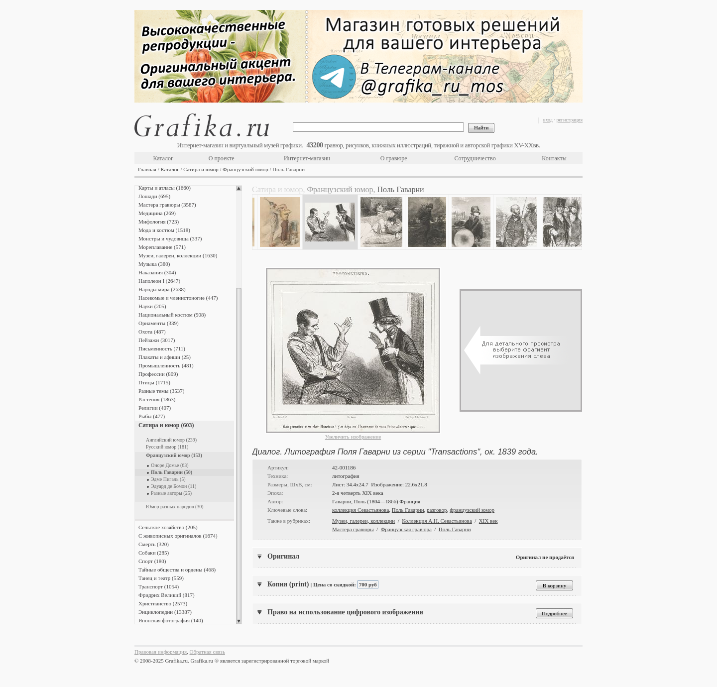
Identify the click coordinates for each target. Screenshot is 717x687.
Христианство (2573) (162, 603)
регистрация (569, 119)
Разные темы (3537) (161, 391)
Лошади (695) (154, 196)
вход (548, 119)
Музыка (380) (154, 264)
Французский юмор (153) (174, 455)
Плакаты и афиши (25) (164, 357)
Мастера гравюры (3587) (167, 205)
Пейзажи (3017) (156, 340)
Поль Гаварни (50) (171, 472)
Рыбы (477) (151, 416)
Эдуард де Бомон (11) (173, 486)
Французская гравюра (406, 529)
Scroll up (238, 188)
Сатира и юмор (200, 169)
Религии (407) (154, 408)
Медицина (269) (157, 213)
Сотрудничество (475, 158)
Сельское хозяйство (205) (168, 527)
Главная (147, 169)
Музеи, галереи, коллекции (363, 521)
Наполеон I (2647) (159, 281)
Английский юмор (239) (171, 440)
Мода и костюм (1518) (164, 230)
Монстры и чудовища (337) (170, 238)
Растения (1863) (156, 399)
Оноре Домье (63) (170, 465)
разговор (437, 510)
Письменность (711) (161, 348)
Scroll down (238, 621)
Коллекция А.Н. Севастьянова (437, 521)
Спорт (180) (152, 561)
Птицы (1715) (154, 382)
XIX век (488, 521)
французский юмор (472, 510)
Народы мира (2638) (162, 289)
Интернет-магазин (307, 158)
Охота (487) (152, 332)
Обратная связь (207, 652)
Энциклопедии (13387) (165, 612)
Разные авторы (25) (171, 493)
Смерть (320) (153, 544)
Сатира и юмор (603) (166, 425)
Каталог (163, 158)
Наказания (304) (157, 272)
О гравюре (393, 158)
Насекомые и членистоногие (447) (178, 298)
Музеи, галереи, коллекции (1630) (177, 255)
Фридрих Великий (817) (166, 595)
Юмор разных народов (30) (175, 506)
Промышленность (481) (166, 365)
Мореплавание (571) (162, 247)
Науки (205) (152, 306)
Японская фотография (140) (170, 620)
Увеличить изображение (353, 437)
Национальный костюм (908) (172, 315)
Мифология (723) (158, 222)
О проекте (222, 158)
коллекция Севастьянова (360, 510)
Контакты (554, 158)
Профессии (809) (158, 374)
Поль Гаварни (408, 510)
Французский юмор (245, 169)
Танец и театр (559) (161, 578)
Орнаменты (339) (158, 323)
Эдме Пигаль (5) (168, 479)
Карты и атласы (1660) (164, 188)
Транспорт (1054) (158, 586)
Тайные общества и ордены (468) (177, 569)
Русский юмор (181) (167, 447)
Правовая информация (160, 652)
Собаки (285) (153, 553)
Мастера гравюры (353, 529)
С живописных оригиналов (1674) (178, 536)
